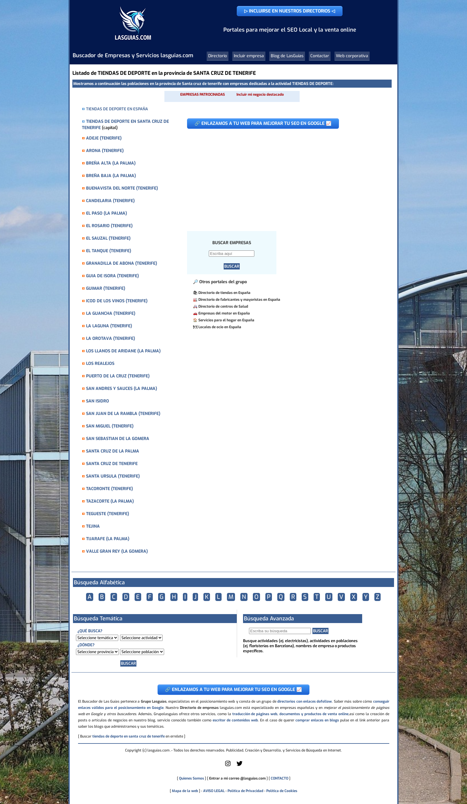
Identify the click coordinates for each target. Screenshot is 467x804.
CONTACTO (279, 778)
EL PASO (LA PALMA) (106, 213)
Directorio (217, 56)
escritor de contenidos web (235, 720)
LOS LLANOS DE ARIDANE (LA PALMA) (123, 351)
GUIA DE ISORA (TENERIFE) (112, 276)
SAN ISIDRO (97, 401)
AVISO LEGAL (214, 790)
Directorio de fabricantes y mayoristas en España (239, 299)
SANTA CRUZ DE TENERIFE (112, 464)
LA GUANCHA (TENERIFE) (110, 313)
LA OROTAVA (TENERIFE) (110, 338)
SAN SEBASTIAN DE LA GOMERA (117, 438)
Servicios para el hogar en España (226, 320)
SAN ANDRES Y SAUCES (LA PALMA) (121, 388)
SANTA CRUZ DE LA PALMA (112, 451)
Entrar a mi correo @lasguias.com (237, 778)
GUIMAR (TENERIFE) (105, 288)
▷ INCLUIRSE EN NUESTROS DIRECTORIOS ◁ (289, 11)
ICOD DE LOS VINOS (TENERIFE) (116, 301)
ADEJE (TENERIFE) (104, 138)
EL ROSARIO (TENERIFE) (109, 226)
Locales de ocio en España (219, 327)
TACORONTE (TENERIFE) (109, 489)
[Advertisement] (281, 177)
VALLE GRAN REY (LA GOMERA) (117, 551)
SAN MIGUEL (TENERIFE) (109, 426)
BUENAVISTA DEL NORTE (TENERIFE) (122, 188)
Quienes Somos (191, 778)
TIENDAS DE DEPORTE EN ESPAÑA (117, 108)
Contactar (319, 56)
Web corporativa (352, 56)
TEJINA (93, 526)
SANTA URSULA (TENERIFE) (113, 476)
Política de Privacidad (245, 790)
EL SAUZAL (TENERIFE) (108, 238)
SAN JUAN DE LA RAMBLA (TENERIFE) (123, 413)
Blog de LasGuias (287, 56)
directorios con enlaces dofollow (304, 701)
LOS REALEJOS (100, 363)
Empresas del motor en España (224, 313)
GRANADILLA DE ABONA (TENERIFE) (121, 263)
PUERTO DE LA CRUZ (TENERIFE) (118, 376)
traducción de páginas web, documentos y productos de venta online (290, 714)
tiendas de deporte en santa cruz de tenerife (128, 736)
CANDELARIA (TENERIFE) (110, 201)
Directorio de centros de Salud (223, 306)
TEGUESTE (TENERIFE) (107, 514)
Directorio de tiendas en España (224, 292)
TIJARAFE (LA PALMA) (107, 539)
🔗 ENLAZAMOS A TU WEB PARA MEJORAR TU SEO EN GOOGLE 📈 (262, 123)
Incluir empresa (249, 56)
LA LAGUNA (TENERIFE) (109, 326)
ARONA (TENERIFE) (105, 151)
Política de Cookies (281, 790)
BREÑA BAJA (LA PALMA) (111, 176)
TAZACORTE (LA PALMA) (110, 501)
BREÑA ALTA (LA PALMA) (111, 163)
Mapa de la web (184, 790)
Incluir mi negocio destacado (260, 94)
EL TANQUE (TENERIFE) (108, 251)
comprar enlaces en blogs (317, 720)
